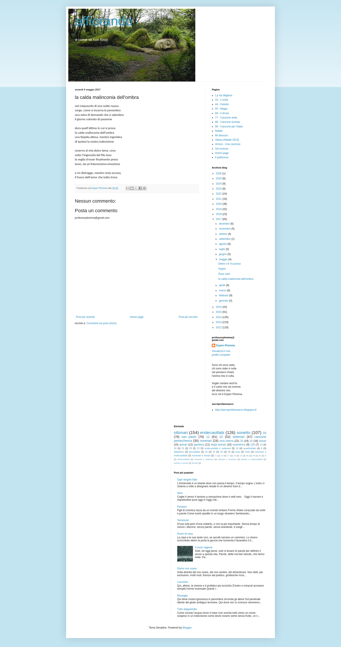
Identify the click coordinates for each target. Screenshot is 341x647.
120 (252, 444)
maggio (223, 259)
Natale (219, 130)
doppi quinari (218, 444)
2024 (219, 183)
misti (247, 451)
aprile (222, 285)
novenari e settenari (204, 459)
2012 (219, 327)
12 (208, 437)
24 (251, 440)
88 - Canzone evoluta (227, 121)
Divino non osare (187, 568)
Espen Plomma (225, 345)
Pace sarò (224, 273)
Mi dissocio (221, 135)
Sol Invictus (221, 148)
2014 (219, 317)
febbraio (224, 295)
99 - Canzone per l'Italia (228, 126)
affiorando (104, 21)
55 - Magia (221, 108)
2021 (219, 198)
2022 (219, 193)
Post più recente (85, 316)
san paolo (189, 437)
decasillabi (194, 451)
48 (229, 451)
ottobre (223, 233)
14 (261, 444)
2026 (219, 173)
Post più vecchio (188, 316)
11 (216, 455)
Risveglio (182, 595)
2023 (219, 188)
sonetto (243, 432)
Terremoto (183, 520)
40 (260, 455)
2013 (219, 322)
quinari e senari (181, 463)
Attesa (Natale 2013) (227, 139)
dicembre (225, 223)
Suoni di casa (185, 533)
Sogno (222, 268)
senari (262, 440)
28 (190, 448)
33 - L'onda (221, 99)
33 (198, 448)
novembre (225, 228)
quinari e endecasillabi (251, 459)
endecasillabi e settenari (218, 448)
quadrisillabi (250, 448)
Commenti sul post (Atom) (101, 323)
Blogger (187, 627)
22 (221, 437)
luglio (222, 249)
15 (183, 448)
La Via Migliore (223, 95)
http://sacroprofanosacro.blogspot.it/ (236, 409)
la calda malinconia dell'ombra (235, 278)
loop (238, 451)
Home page (137, 316)
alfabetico (179, 451)
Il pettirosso (221, 157)
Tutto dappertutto (187, 609)
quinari (183, 444)
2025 (219, 178)
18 (237, 448)
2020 (219, 203)
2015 (219, 311)
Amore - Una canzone (228, 144)
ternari (195, 463)
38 (253, 455)
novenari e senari (201, 455)
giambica (199, 444)
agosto (223, 243)
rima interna (226, 440)
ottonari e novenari (227, 459)
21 (241, 455)
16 (264, 433)
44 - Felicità (222, 104)
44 (221, 451)
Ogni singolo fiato (187, 479)
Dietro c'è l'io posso (229, 263)
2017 (219, 219)
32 (214, 451)
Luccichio (182, 582)
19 (235, 455)
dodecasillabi (183, 459)
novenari (206, 440)
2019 (219, 209)
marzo (223, 290)
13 (222, 455)
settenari (239, 437)
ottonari (181, 432)
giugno (223, 254)
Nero (180, 493)
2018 (219, 214)
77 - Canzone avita (226, 117)
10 (206, 451)
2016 (219, 306)
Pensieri (182, 506)
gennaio (224, 300)
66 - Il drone (222, 113)
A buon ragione (203, 547)
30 (175, 448)
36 (247, 455)
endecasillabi (212, 432)
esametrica (238, 444)
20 (241, 440)
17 (228, 455)
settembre (225, 238)
